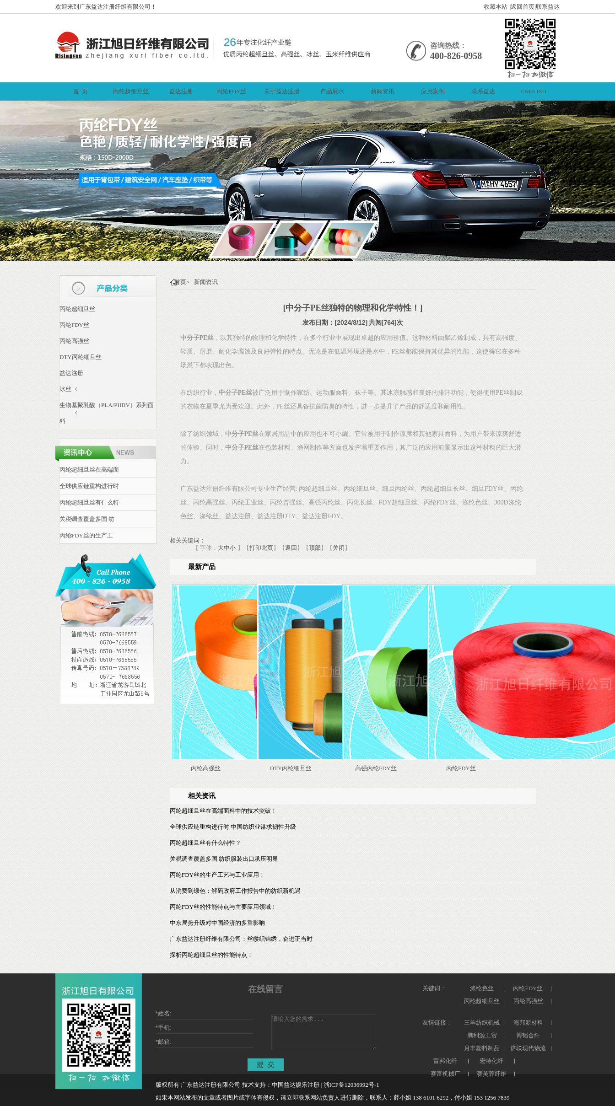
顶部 (315, 547)
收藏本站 (495, 6)
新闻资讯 (206, 282)
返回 (291, 547)
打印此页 (261, 547)
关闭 (339, 547)
